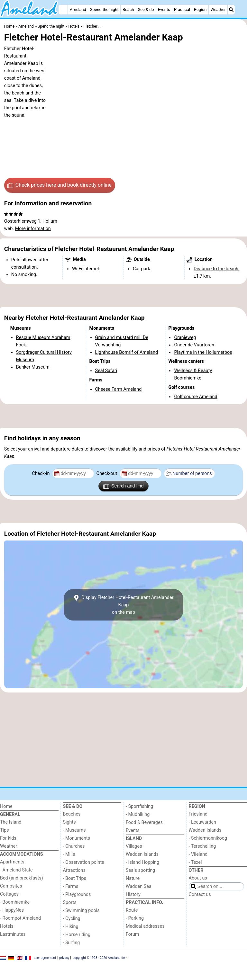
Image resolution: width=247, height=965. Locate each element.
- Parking (135, 918)
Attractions (74, 870)
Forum (132, 934)
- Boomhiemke (15, 902)
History (133, 894)
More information (33, 228)
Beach (128, 9)
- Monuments (76, 838)
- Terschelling (202, 846)
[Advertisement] (123, 295)
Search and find (123, 486)
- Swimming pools (81, 910)
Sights (69, 822)
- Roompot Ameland (20, 918)
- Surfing (71, 942)
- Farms (70, 886)
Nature (133, 878)
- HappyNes (12, 910)
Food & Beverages (144, 822)
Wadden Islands (142, 854)
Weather (218, 9)
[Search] (231, 9)
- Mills (69, 854)
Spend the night (104, 9)
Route (132, 910)
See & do (146, 9)
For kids (8, 838)
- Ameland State (16, 870)
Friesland (198, 814)
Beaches (72, 814)
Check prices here (59, 185)
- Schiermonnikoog (208, 838)
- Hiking (70, 926)
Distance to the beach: (216, 269)
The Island (10, 822)
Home (6, 806)
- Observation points (83, 862)
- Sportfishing (139, 806)
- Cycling (71, 918)
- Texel (195, 862)
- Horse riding (77, 934)
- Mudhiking (138, 814)
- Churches (74, 846)
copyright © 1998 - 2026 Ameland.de (99, 958)
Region (200, 9)
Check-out (107, 473)
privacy (64, 958)
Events (164, 9)
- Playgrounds (77, 894)
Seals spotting (140, 870)
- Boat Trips (75, 878)
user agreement (45, 958)
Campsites (11, 886)
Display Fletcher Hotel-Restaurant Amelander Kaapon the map (123, 605)
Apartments (12, 862)
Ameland (78, 9)
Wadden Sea (138, 886)
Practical (182, 9)
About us (198, 878)
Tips (4, 830)
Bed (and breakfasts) (21, 878)
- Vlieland (198, 854)
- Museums (74, 830)
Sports (70, 902)
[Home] (63, 9)
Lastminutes (12, 934)
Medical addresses (145, 926)
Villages (134, 846)
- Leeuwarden (202, 822)
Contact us (200, 894)
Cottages (9, 894)
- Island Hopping (142, 862)
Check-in (41, 473)
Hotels (7, 926)
